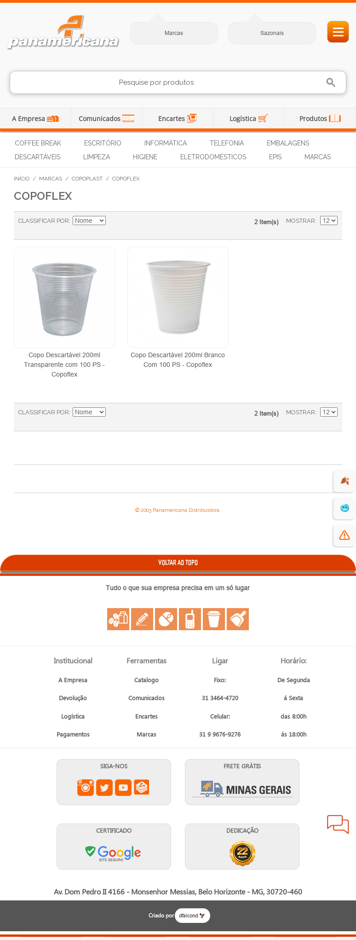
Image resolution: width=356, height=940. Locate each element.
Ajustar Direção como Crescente (114, 221)
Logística (244, 118)
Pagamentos (73, 734)
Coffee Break (38, 143)
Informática (165, 143)
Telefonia (227, 143)
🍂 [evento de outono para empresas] (345, 480)
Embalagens (288, 143)
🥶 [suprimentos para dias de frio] (345, 508)
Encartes (172, 118)
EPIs (275, 157)
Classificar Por (43, 220)
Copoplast (87, 178)
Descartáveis (37, 157)
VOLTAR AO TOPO (178, 562)
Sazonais (272, 32)
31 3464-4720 (220, 698)
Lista (151, 225)
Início (21, 178)
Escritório (102, 143)
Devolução (73, 698)
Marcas (174, 32)
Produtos (314, 118)
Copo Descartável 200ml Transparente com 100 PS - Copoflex (64, 364)
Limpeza (96, 157)
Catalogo (146, 680)
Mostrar (300, 220)
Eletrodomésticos (213, 157)
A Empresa (29, 118)
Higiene (145, 157)
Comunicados (100, 118)
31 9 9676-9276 (220, 734)
